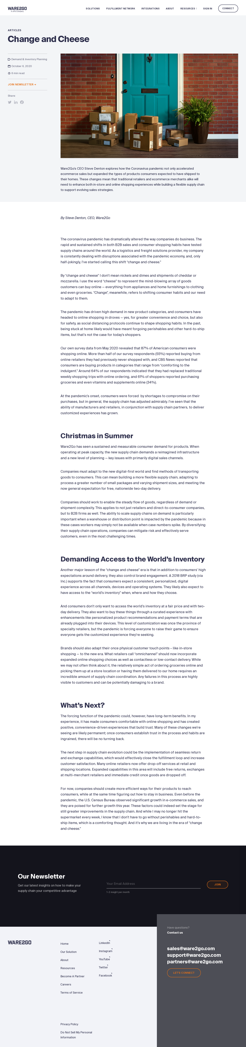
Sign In (207, 8)
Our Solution (68, 952)
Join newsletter (22, 84)
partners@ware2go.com (195, 962)
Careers (65, 984)
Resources (188, 8)
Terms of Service (71, 993)
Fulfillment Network (120, 8)
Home (64, 944)
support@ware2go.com (194, 955)
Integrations (150, 8)
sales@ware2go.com (191, 949)
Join (217, 886)
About (170, 8)
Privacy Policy (69, 1024)
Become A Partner (72, 976)
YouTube (104, 959)
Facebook (105, 975)
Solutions (93, 8)
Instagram (105, 951)
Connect (228, 8)
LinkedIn (104, 943)
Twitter (103, 967)
